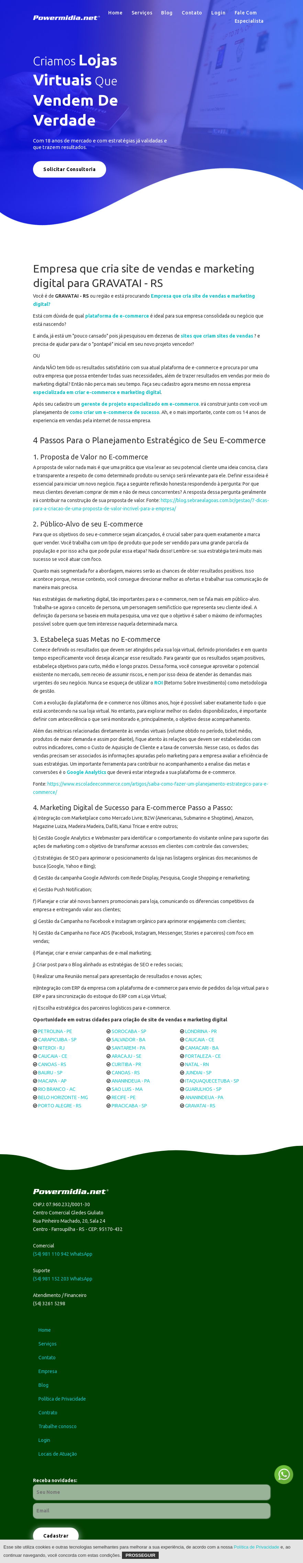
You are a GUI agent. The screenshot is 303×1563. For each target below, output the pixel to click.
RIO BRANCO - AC (57, 1089)
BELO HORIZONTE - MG (63, 1097)
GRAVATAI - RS (200, 1105)
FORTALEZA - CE (203, 1056)
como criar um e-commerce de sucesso (114, 412)
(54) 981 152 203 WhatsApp (62, 1279)
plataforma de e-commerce (117, 316)
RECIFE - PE (124, 1097)
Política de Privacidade (256, 1547)
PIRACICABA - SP (129, 1105)
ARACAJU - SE (127, 1056)
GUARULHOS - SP (203, 1089)
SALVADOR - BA (128, 1039)
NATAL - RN (197, 1064)
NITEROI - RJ (51, 1048)
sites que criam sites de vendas (217, 336)
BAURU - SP (50, 1072)
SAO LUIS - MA (127, 1089)
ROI (158, 682)
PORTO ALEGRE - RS (59, 1105)
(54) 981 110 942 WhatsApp (62, 1254)
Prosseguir (140, 1555)
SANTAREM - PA (128, 1048)
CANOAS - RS (52, 1064)
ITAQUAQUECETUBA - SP (212, 1081)
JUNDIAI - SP (198, 1072)
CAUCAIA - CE (199, 1039)
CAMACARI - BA (201, 1048)
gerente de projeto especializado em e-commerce (140, 404)
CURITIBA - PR (126, 1064)
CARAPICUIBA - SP (57, 1039)
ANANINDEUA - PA (131, 1081)
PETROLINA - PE (55, 1031)
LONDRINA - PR (201, 1031)
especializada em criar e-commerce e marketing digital (97, 392)
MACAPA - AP (52, 1081)
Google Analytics (86, 772)
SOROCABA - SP (129, 1031)
